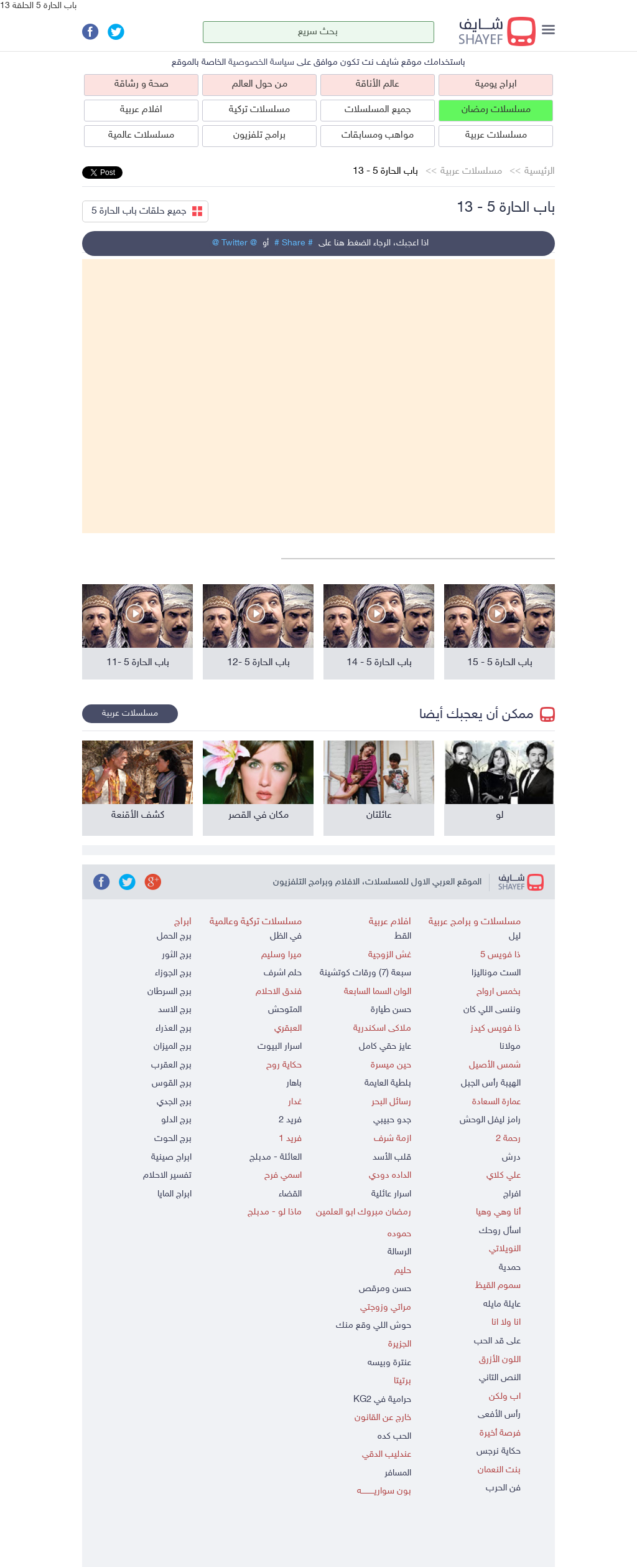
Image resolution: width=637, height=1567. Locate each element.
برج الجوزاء (173, 973)
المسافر (397, 1473)
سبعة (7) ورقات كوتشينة (365, 973)
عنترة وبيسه (389, 1363)
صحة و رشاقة (141, 84)
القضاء (290, 1194)
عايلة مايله (502, 1304)
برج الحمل (174, 936)
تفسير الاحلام (167, 1175)
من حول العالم (259, 84)
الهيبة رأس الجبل (491, 1083)
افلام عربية (141, 110)
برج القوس (172, 1083)
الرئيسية (539, 172)
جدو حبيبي (392, 1120)
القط (402, 936)
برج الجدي (174, 1102)
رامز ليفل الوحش (490, 1120)
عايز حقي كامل (385, 1046)
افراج (512, 1194)
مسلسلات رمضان (496, 110)
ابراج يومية (496, 84)
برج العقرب (171, 1065)
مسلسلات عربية (496, 135)
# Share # (293, 243)
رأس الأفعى (499, 1414)
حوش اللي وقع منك (373, 1325)
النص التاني (500, 1378)
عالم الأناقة (377, 84)
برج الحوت (173, 1139)
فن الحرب (503, 1488)
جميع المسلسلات (378, 110)
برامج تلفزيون (259, 135)
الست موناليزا (496, 973)
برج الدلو (176, 1120)
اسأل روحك (500, 1231)
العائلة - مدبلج (275, 1157)
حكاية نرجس (499, 1451)
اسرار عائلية (391, 1194)
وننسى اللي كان (492, 1010)
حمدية (510, 1267)
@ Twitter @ (234, 243)
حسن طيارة (391, 1010)
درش (511, 1157)
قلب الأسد (392, 1157)
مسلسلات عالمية (141, 135)
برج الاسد (175, 1010)
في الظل (286, 936)
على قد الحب (497, 1341)
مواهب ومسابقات (378, 135)
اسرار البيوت (280, 1046)
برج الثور (177, 955)
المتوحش (285, 1010)
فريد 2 (290, 1120)
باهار (294, 1083)
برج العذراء (174, 1028)
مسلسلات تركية (259, 110)
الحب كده (394, 1436)
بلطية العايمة (388, 1083)
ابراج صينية (171, 1157)
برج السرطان (169, 992)
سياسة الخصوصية (261, 62)
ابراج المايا (174, 1194)
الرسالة (399, 1252)
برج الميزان (173, 1046)
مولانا (510, 1046)
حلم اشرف (283, 973)
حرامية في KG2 (382, 1399)
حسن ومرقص (385, 1289)
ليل (515, 936)
